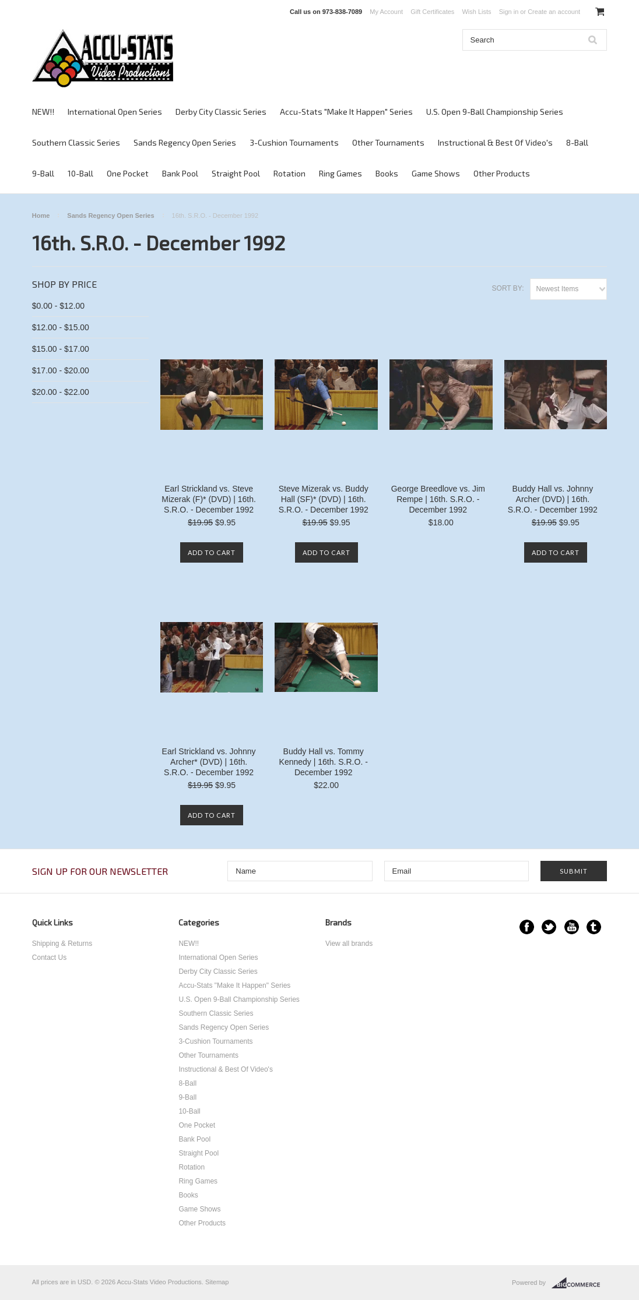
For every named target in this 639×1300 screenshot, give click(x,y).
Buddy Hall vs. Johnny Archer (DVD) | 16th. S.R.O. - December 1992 (553, 499)
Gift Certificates (432, 11)
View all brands (349, 943)
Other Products (501, 173)
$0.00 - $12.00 (58, 305)
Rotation (289, 173)
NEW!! (43, 111)
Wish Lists (476, 11)
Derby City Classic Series (220, 111)
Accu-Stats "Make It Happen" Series (346, 111)
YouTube (571, 927)
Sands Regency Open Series (185, 142)
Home (41, 215)
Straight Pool (236, 173)
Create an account (554, 11)
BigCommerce (579, 1283)
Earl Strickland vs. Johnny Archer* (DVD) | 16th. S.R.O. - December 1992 (209, 762)
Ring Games (340, 173)
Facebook (526, 927)
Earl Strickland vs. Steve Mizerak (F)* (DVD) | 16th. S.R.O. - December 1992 (208, 499)
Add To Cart (212, 552)
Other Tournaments (388, 142)
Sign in (509, 11)
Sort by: (508, 288)
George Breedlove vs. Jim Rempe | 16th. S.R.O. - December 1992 (438, 499)
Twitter (549, 927)
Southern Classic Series (76, 142)
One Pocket (128, 173)
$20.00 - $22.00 (60, 392)
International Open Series (115, 111)
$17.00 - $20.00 (60, 370)
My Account (386, 11)
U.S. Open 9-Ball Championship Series (494, 111)
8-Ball (577, 142)
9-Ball (43, 173)
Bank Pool (180, 173)
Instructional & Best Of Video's (495, 142)
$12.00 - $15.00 (60, 327)
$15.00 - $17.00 (60, 349)
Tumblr (594, 927)
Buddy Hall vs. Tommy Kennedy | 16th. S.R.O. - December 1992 (323, 762)
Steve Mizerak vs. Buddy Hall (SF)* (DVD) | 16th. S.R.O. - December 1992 (323, 499)
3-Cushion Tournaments (294, 142)
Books (386, 173)
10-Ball (80, 173)
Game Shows (436, 173)
